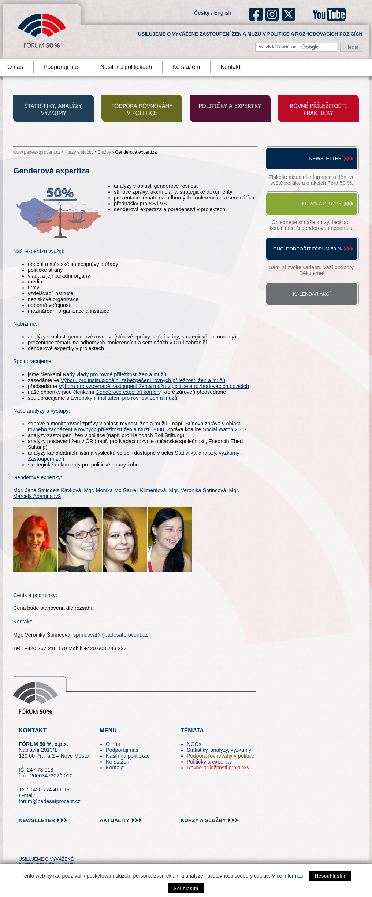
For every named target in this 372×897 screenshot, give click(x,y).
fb (256, 14)
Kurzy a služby (79, 152)
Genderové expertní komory (128, 392)
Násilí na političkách (126, 67)
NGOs (194, 744)
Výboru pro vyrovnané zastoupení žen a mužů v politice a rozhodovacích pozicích (154, 386)
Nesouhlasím (330, 876)
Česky (201, 13)
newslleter (37, 820)
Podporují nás (62, 67)
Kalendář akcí (312, 294)
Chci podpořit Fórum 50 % (307, 249)
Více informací (288, 876)
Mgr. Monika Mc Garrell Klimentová (125, 490)
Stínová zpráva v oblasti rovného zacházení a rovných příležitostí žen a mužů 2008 (134, 426)
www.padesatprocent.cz (36, 152)
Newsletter (325, 158)
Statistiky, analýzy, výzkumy (219, 750)
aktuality (115, 820)
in (60, 846)
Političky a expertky (209, 762)
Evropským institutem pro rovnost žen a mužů (124, 398)
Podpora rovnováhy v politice (220, 756)
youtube (329, 14)
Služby (104, 152)
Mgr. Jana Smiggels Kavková (47, 490)
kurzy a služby (203, 820)
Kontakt (230, 67)
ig (272, 14)
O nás (113, 744)
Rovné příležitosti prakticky (218, 767)
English (222, 13)
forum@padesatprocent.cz (50, 801)
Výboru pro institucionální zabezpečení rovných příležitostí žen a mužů (143, 380)
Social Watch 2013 (224, 429)
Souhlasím (186, 888)
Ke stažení (186, 67)
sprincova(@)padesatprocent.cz (110, 635)
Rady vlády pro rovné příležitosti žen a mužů (114, 374)
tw (24, 846)
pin (36, 846)
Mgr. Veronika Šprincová (197, 490)
